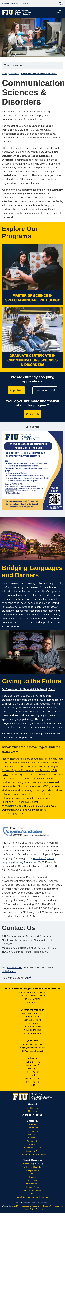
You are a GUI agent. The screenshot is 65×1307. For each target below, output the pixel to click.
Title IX (32, 1193)
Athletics (33, 1144)
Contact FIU (32, 1107)
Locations (32, 1134)
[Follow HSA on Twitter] (34, 1078)
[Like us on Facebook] (35, 1075)
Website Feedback (40, 1205)
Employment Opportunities (32, 1047)
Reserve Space (32, 1187)
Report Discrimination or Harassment (32, 1196)
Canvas (32, 1177)
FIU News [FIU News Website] (32, 1111)
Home (4, 73)
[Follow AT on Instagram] (38, 1072)
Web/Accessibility (56, 1205)
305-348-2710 (14, 967)
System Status (32, 1183)
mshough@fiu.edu (15, 813)
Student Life (32, 1141)
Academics (14, 73)
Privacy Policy (29, 1209)
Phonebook (27, 1163)
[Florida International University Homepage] (15, 3)
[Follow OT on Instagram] (38, 1082)
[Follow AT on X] (34, 1072)
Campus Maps (32, 1170)
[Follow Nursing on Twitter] (38, 1068)
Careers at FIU (32, 1151)
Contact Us (32, 414)
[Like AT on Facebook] (30, 1072)
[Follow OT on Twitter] (34, 1082)
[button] (60, 12)
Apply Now (16, 390)
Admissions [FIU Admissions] (32, 1127)
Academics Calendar (32, 1044)
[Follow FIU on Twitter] (34, 1115)
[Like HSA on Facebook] (31, 1078)
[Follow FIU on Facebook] (30, 1115)
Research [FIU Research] (32, 1137)
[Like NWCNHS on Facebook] (35, 1061)
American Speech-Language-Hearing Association (28, 860)
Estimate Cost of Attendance (33, 1154)
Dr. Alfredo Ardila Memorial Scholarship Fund (28, 689)
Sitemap (39, 1209)
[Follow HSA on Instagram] (39, 1078)
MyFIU (32, 1173)
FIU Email (32, 1180)
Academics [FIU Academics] (32, 1131)
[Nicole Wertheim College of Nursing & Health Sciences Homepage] (16, 12)
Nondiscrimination (32, 1190)
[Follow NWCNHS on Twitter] (39, 1061)
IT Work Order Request (32, 1050)
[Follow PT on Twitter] (34, 1085)
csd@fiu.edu (9, 971)
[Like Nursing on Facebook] (34, 1068)
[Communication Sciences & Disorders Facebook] (30, 978)
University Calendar (32, 1167)
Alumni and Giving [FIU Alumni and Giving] (32, 1147)
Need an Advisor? (45, 390)
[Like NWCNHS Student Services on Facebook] (38, 1065)
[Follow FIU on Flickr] (41, 1115)
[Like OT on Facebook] (30, 1082)
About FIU (32, 1124)
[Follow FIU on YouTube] (38, 1115)
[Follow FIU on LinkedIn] (27, 1115)
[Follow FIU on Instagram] (23, 1115)
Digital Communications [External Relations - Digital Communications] (21, 1205)
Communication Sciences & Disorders (39, 73)
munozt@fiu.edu (14, 806)
